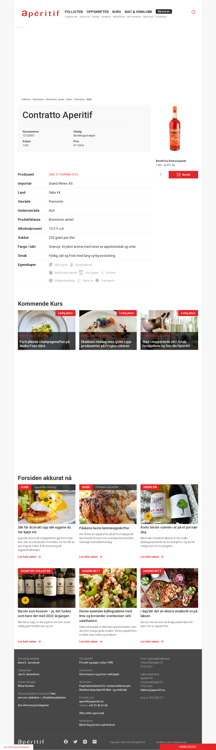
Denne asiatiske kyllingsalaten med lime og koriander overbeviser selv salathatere (105, 616)
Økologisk (61, 265)
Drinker (95, 16)
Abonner (164, 11)
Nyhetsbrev (119, 16)
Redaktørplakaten (55, 697)
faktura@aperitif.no (152, 690)
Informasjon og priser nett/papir (99, 674)
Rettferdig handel (65, 273)
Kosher (111, 273)
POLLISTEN (74, 12)
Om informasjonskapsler (33, 705)
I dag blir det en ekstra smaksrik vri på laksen (168, 613)
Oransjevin (108, 280)
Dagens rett (71, 16)
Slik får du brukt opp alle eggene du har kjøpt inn (44, 529)
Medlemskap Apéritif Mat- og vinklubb (103, 689)
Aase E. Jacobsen (29, 662)
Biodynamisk (83, 265)
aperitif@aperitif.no (91, 701)
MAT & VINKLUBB (138, 12)
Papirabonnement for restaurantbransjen (105, 685)
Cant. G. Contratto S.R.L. (64, 174)
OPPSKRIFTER (98, 12)
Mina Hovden (26, 685)
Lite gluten (92, 273)
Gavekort (106, 16)
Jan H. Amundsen (28, 674)
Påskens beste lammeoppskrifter (104, 528)
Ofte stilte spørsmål (91, 713)
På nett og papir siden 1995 (96, 662)
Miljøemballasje (64, 280)
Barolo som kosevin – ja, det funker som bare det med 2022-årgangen (44, 613)
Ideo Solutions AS (176, 742)
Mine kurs (148, 16)
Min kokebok (134, 16)
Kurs (116, 12)
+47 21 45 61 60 (98, 705)
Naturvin (88, 280)
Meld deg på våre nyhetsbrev (97, 724)
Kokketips (161, 16)
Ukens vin (84, 16)
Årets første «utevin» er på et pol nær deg (169, 529)
